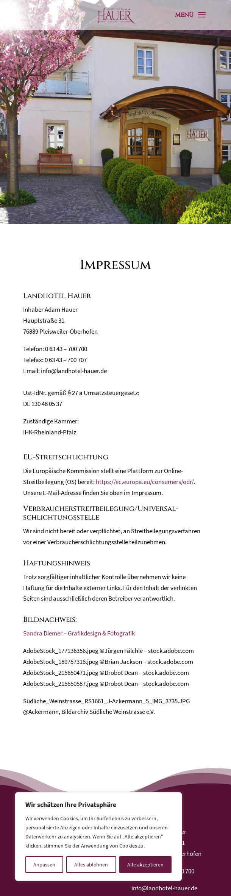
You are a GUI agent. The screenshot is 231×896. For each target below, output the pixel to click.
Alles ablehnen (91, 864)
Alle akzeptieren (145, 864)
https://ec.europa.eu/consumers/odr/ (145, 482)
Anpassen (44, 864)
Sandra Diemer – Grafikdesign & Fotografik (79, 633)
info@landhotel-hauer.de (164, 888)
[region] (98, 836)
